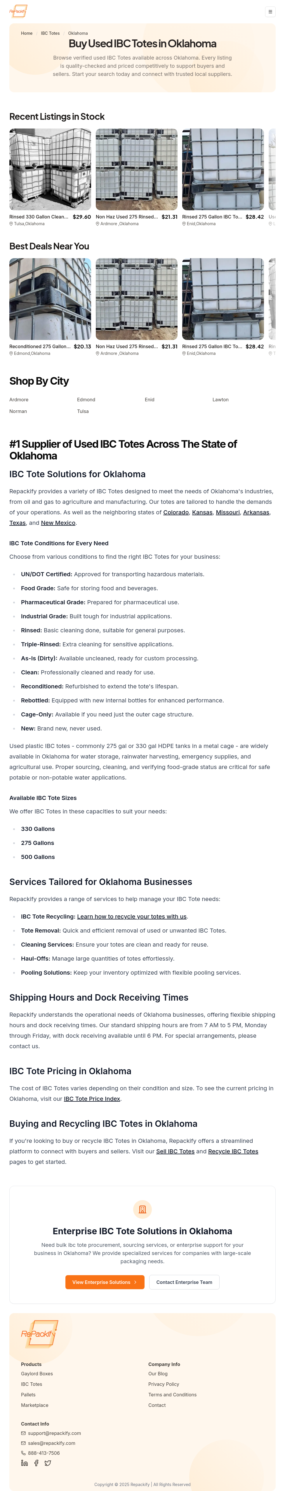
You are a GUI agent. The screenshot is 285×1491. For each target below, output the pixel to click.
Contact (157, 1405)
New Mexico (58, 522)
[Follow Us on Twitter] (47, 1462)
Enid (149, 399)
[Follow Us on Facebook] (36, 1462)
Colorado (176, 512)
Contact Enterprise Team (185, 1282)
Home (27, 33)
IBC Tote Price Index (92, 1098)
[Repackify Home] (142, 1334)
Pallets (28, 1395)
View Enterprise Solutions (105, 1282)
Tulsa (83, 411)
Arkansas (256, 512)
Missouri (228, 512)
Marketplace (34, 1405)
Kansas (202, 512)
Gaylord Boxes (37, 1374)
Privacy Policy (163, 1384)
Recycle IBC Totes (233, 1151)
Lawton (221, 399)
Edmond (86, 399)
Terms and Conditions (172, 1395)
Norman (18, 411)
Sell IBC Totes (175, 1151)
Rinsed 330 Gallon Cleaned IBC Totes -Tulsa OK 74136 (69, 217)
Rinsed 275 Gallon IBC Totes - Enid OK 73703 (232, 217)
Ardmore (18, 399)
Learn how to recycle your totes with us (132, 916)
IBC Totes (50, 33)
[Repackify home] (18, 12)
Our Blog (158, 1374)
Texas (17, 522)
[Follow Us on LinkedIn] (24, 1462)
